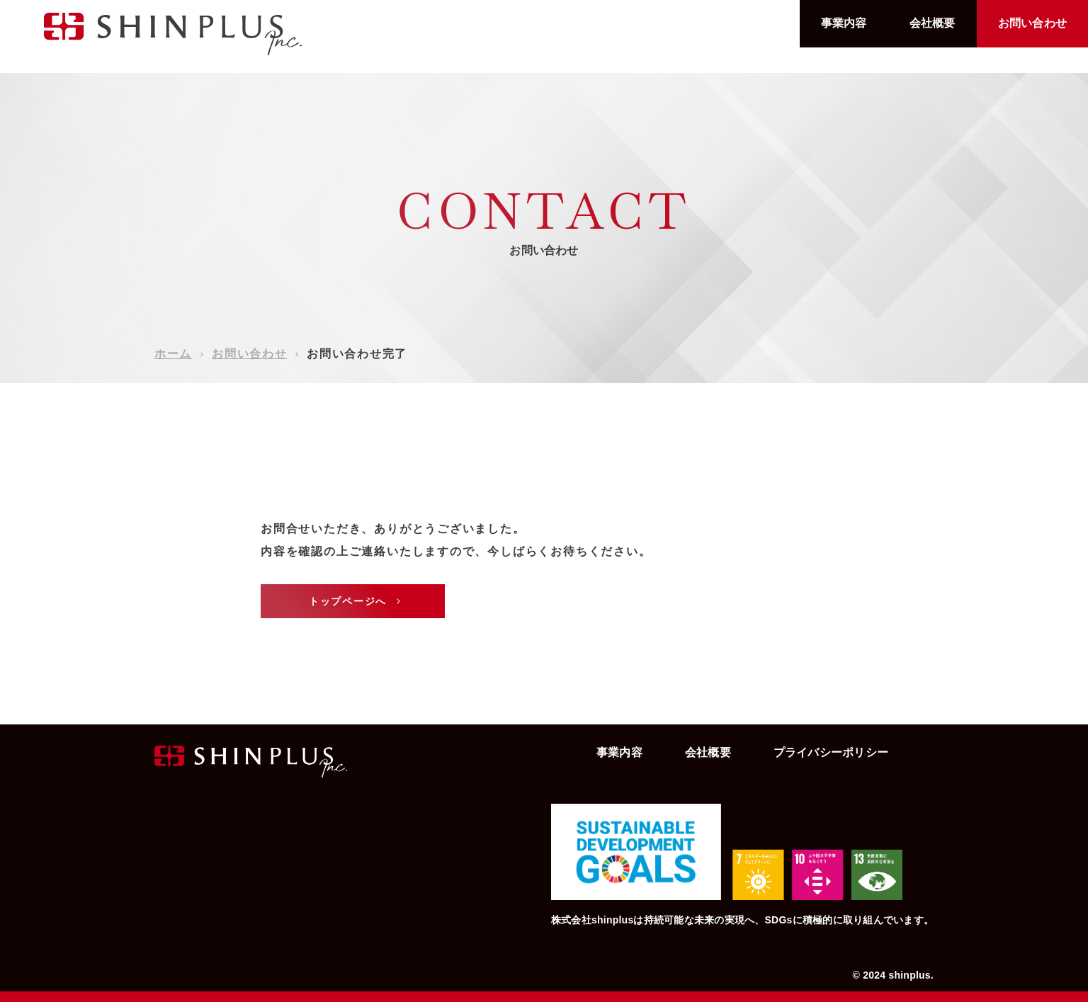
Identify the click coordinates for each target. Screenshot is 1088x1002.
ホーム (173, 354)
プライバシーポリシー (831, 752)
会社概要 (933, 23)
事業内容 (844, 23)
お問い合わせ (1032, 23)
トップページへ (356, 601)
